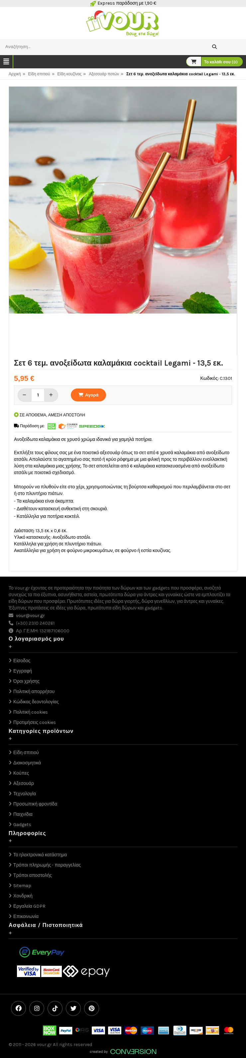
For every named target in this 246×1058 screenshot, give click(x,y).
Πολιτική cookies (30, 712)
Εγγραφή (22, 671)
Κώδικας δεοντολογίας (36, 702)
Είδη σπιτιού (39, 74)
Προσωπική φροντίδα (35, 804)
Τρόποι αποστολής (32, 875)
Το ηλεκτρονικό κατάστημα (40, 855)
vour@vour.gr (30, 615)
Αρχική (15, 74)
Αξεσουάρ (23, 783)
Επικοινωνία (26, 916)
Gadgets (22, 824)
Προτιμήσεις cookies (34, 722)
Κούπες (21, 773)
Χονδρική (23, 896)
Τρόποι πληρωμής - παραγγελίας (47, 865)
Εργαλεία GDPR (29, 906)
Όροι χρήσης (26, 681)
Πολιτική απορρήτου (34, 691)
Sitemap (22, 885)
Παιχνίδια (23, 814)
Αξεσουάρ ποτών (104, 74)
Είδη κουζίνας (70, 74)
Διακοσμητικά (27, 763)
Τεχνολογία (24, 794)
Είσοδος (21, 661)
